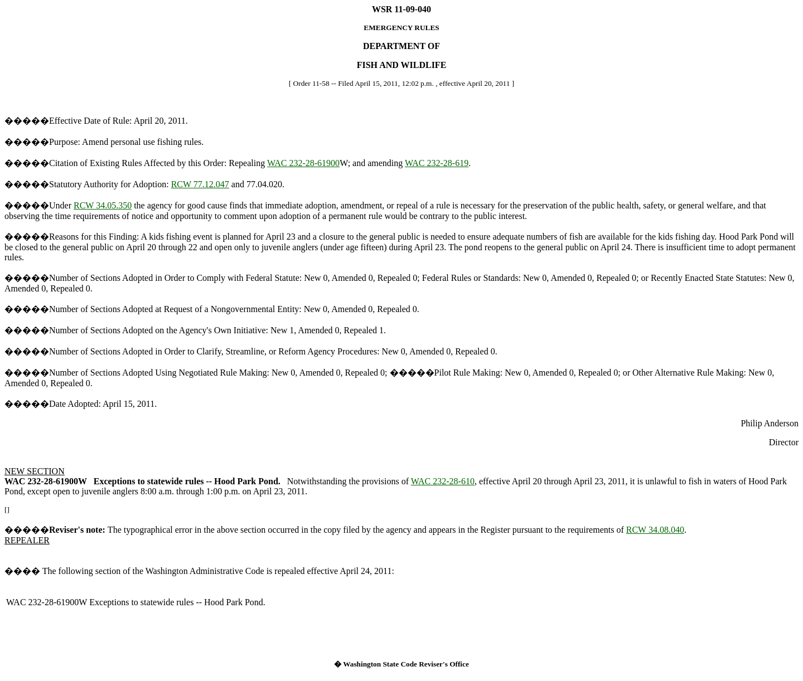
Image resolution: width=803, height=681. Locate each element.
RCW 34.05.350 (103, 205)
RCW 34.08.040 (655, 529)
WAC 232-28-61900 (303, 163)
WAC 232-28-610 (443, 481)
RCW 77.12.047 (200, 184)
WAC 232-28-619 (436, 163)
